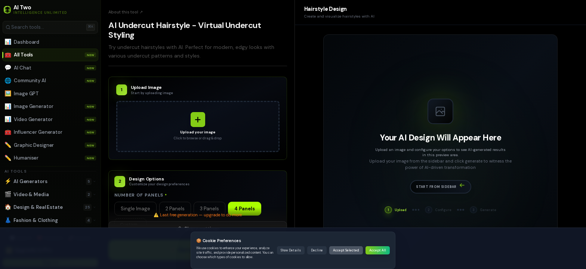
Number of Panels (140, 195)
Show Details (291, 250)
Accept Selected (346, 250)
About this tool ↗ (125, 12)
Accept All (377, 250)
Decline (317, 250)
